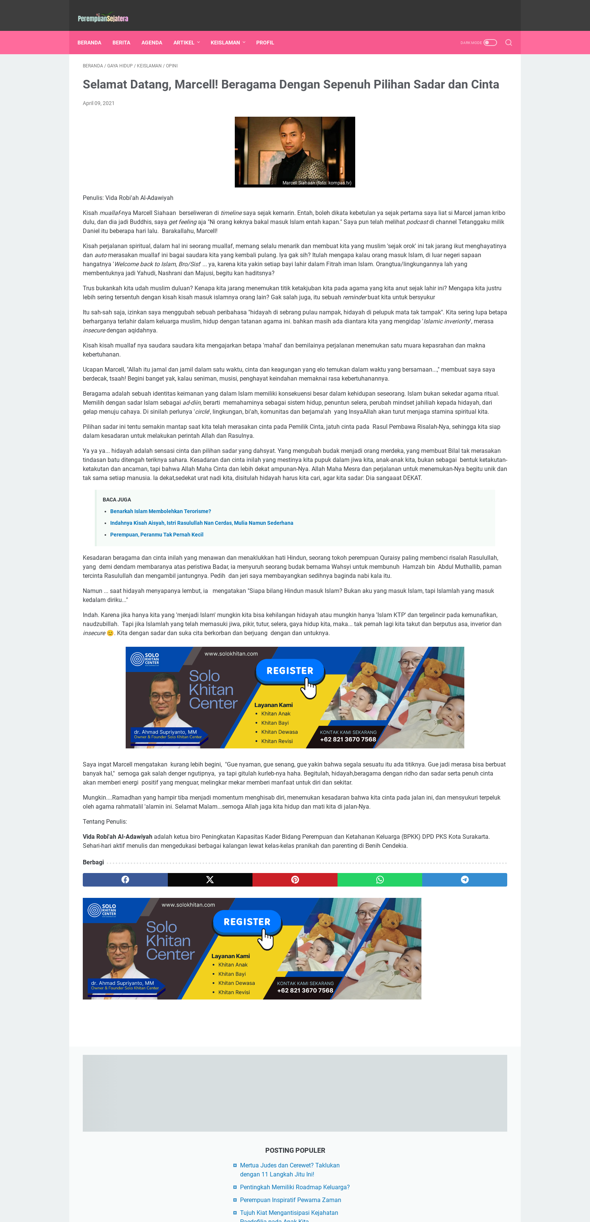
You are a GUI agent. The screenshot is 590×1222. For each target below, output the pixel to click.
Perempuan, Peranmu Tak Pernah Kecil (157, 644)
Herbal (483, 516)
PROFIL (271, 30)
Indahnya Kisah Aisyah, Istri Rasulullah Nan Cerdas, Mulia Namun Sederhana (201, 633)
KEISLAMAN (230, 30)
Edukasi (482, 404)
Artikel (411, 404)
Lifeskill (411, 474)
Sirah (481, 460)
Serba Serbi (415, 558)
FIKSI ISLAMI (419, 623)
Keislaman (415, 460)
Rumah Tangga (420, 446)
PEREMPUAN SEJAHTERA (305, 1210)
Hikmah (411, 530)
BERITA (126, 30)
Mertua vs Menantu (425, 544)
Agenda (465, 446)
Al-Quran (447, 516)
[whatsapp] (282, 1028)
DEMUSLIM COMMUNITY (435, 610)
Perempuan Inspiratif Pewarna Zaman (452, 160)
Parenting (414, 432)
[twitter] (168, 1028)
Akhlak (410, 516)
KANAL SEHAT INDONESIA (437, 636)
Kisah (450, 488)
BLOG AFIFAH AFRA (428, 598)
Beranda (94, 30)
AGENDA (157, 30)
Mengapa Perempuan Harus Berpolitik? (454, 229)
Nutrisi (481, 502)
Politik (473, 544)
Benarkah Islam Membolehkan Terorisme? (160, 621)
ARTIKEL (189, 30)
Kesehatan (415, 418)
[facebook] (111, 1028)
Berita (447, 404)
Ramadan (449, 474)
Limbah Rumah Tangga (466, 530)
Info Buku (414, 488)
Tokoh (454, 558)
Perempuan (457, 432)
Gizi (483, 474)
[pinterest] (224, 1028)
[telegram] (338, 1028)
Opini (451, 460)
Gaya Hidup (459, 418)
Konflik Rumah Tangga (429, 502)
